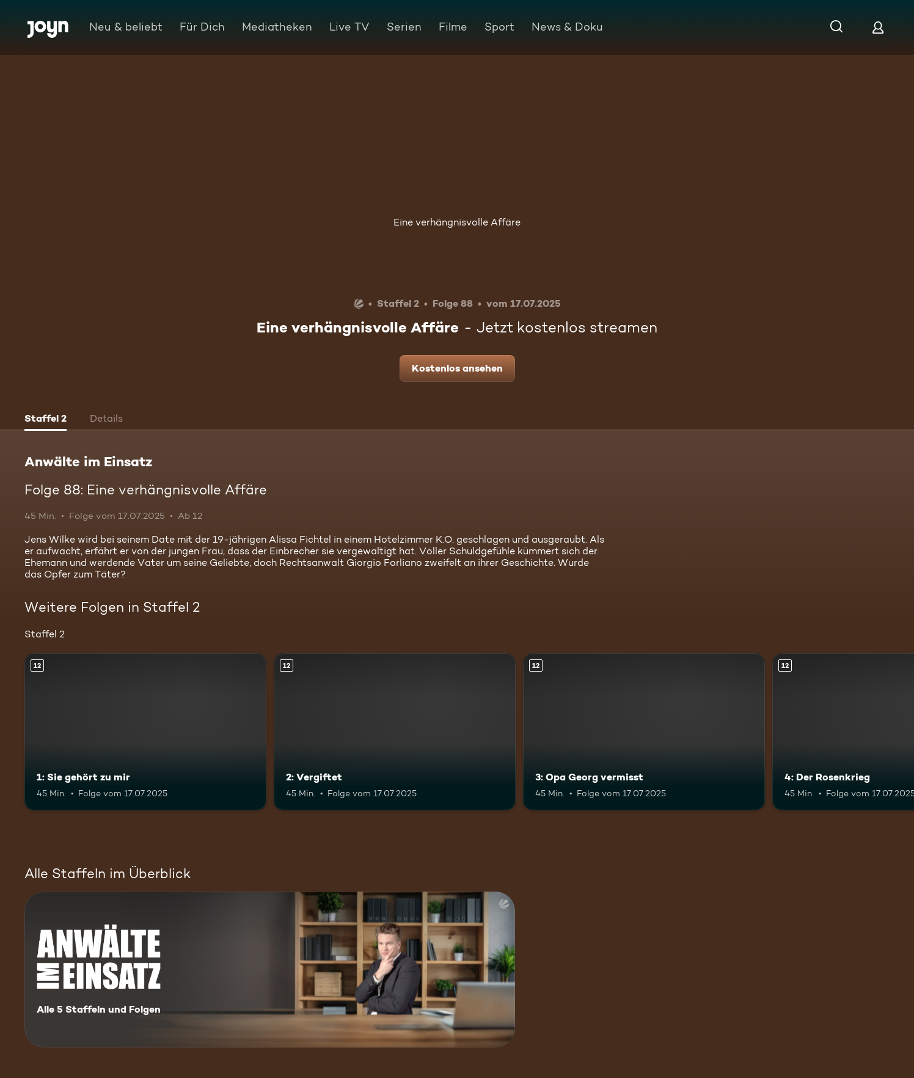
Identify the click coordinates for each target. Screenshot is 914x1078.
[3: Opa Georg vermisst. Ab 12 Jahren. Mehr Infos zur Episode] (644, 731)
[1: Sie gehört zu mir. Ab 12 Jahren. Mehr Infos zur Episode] (145, 731)
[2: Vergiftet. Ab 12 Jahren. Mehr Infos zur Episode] (395, 731)
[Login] (878, 27)
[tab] (45, 420)
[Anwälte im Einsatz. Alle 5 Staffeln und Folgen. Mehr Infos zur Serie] (269, 969)
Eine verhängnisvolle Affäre (457, 222)
